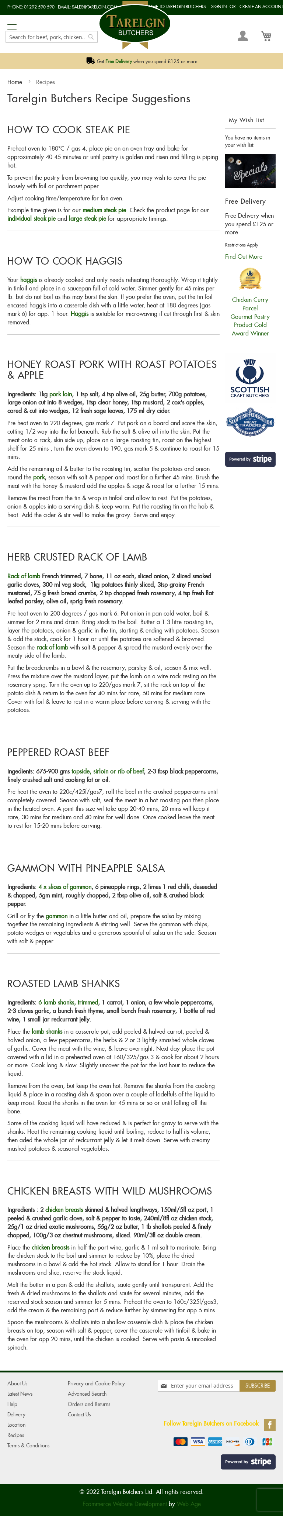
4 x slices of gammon (64, 887)
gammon (56, 916)
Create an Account (261, 6)
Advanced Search (87, 1394)
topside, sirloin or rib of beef (107, 771)
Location (16, 1425)
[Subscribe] (258, 1386)
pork (39, 477)
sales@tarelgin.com (94, 7)
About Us (17, 1383)
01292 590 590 (39, 7)
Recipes (15, 1435)
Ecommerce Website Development (125, 1504)
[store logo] (135, 25)
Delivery (16, 1414)
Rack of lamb (23, 576)
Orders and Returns (89, 1404)
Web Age (189, 1504)
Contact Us (79, 1414)
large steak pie (87, 219)
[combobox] (52, 37)
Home (15, 82)
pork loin (60, 394)
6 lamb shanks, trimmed (68, 1002)
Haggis (80, 314)
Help (12, 1404)
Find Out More (243, 257)
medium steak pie (104, 210)
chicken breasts (64, 1210)
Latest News (19, 1394)
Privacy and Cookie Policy (96, 1383)
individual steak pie (31, 219)
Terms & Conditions (28, 1445)
